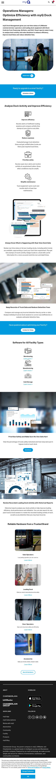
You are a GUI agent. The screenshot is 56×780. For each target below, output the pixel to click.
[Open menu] (2, 3)
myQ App (6, 716)
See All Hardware (28, 672)
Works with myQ (8, 723)
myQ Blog (6, 740)
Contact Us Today (28, 330)
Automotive (7, 727)
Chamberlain (7, 749)
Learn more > (28, 358)
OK (28, 776)
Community (7, 730)
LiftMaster (39, 747)
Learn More (28, 560)
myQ (34, 747)
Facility (5, 733)
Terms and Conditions (34, 767)
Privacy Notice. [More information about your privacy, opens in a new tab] (46, 767)
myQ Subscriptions (9, 720)
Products (6, 737)
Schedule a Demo (28, 93)
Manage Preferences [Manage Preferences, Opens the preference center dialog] (28, 771)
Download (28, 450)
